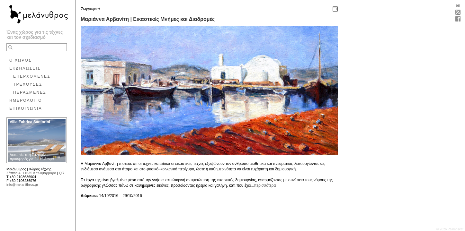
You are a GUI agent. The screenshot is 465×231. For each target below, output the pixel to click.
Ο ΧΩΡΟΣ (20, 60)
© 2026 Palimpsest (449, 229)
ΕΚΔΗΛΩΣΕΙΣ (24, 68)
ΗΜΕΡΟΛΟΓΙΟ (25, 100)
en (458, 5)
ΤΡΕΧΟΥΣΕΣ (27, 84)
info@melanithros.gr (22, 184)
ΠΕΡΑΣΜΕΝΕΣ (29, 92)
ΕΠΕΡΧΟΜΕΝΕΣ (31, 76)
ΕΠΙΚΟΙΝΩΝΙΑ (25, 108)
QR (61, 173)
